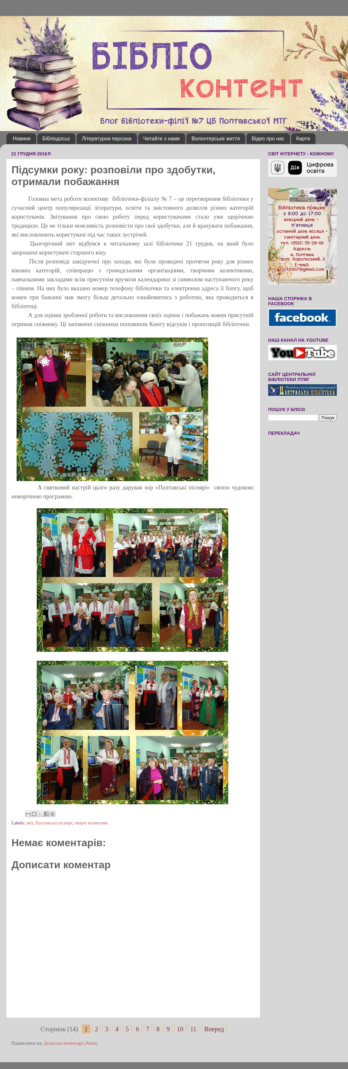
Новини (22, 138)
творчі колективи (91, 822)
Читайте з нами (161, 138)
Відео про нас (268, 138)
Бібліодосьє (56, 138)
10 (180, 1029)
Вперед (214, 1029)
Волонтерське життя (216, 138)
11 (193, 1029)
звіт (29, 822)
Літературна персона (106, 138)
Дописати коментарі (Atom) (71, 1043)
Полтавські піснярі (53, 822)
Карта (303, 138)
